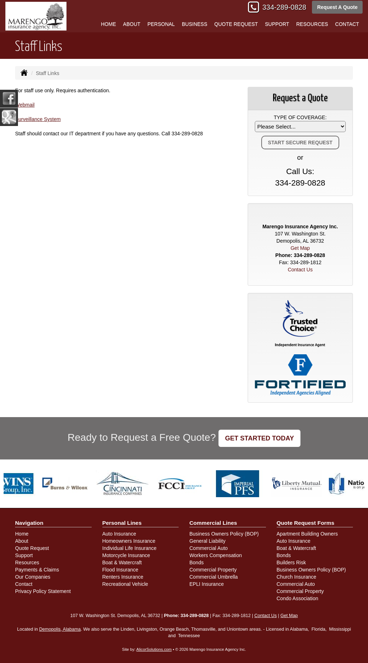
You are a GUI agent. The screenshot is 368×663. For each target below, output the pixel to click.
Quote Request (32, 548)
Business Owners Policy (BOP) (224, 534)
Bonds (196, 562)
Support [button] (277, 24)
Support (24, 555)
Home (108, 24)
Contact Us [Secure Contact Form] (300, 269)
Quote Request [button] (236, 24)
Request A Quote (337, 7)
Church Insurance (297, 577)
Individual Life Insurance (129, 548)
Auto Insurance (119, 534)
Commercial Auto (208, 548)
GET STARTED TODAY (259, 438)
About (131, 24)
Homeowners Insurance (129, 541)
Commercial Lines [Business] (213, 523)
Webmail (24, 105)
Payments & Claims (37, 570)
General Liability (207, 541)
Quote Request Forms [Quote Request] (306, 523)
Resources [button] (312, 24)
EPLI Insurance (206, 584)
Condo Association (297, 598)
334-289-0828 (284, 7)
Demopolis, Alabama (60, 629)
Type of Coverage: (300, 117)
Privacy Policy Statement (43, 591)
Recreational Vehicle (125, 584)
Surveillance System (38, 119)
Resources (27, 562)
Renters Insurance (122, 577)
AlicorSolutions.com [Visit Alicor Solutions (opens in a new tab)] (153, 649)
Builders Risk (291, 562)
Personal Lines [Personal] (122, 523)
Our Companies (32, 577)
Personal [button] (161, 24)
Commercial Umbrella (213, 577)
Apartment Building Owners (307, 534)
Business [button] (194, 24)
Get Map (300, 248)
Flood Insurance (120, 570)
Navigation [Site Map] (29, 523)
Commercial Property (212, 570)
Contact (347, 24)
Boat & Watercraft (122, 562)
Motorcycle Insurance (126, 555)
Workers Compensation (215, 555)
